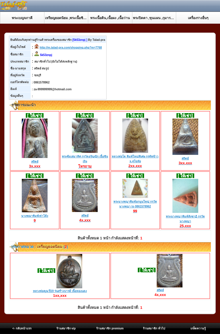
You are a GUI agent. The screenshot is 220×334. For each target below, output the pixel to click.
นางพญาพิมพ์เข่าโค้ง (34, 216)
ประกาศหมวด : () (39, 247)
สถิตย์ (35, 161)
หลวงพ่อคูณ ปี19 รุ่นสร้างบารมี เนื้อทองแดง (60, 291)
